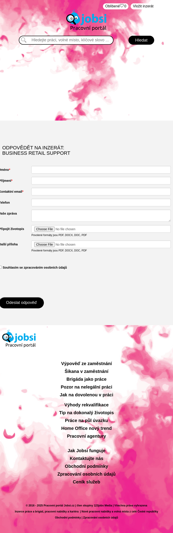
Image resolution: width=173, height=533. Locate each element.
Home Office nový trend (86, 428)
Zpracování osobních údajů (86, 474)
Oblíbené (115, 6)
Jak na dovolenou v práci (86, 394)
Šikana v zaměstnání (87, 371)
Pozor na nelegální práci (86, 387)
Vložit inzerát (143, 6)
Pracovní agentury (86, 436)
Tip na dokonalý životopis (86, 412)
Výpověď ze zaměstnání (86, 363)
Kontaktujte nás (86, 458)
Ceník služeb (86, 481)
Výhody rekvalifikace (86, 404)
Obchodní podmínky (86, 466)
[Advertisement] (87, 82)
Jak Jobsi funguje (86, 450)
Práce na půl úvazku (86, 420)
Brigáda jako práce (86, 379)
